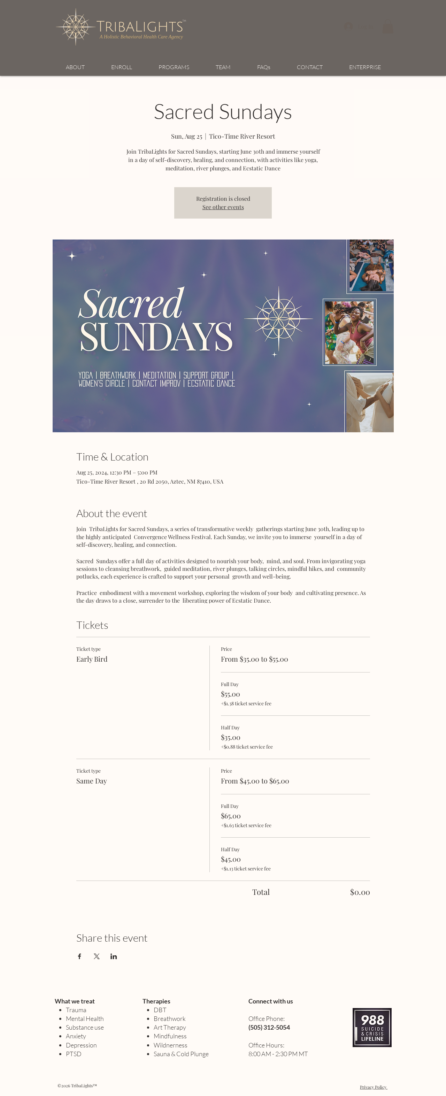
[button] (388, 26)
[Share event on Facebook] (79, 956)
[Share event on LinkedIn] (113, 956)
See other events (223, 207)
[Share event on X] (96, 956)
